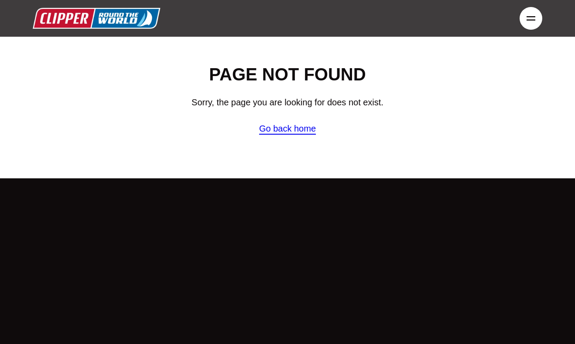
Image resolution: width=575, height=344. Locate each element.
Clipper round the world (97, 18)
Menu (528, 18)
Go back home (287, 128)
